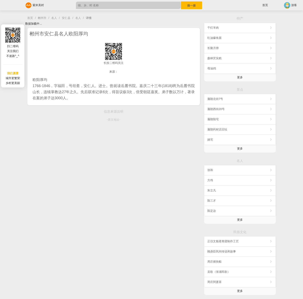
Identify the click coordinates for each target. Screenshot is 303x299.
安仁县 (66, 18)
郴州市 (42, 18)
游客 (290, 5)
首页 (265, 5)
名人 (54, 18)
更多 (240, 77)
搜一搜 (191, 5)
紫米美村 (34, 5)
